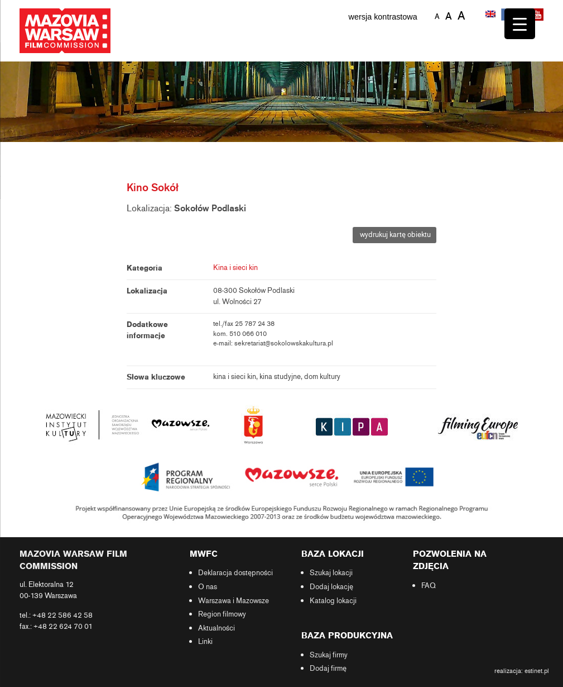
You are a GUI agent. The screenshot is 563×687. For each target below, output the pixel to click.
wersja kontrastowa (383, 16)
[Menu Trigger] (519, 23)
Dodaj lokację (331, 586)
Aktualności (216, 628)
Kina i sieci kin (235, 267)
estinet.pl (536, 671)
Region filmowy (222, 614)
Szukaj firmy (329, 655)
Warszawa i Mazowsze (233, 600)
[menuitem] (491, 15)
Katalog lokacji (333, 600)
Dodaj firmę (328, 668)
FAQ (428, 585)
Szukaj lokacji (331, 572)
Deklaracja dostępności (235, 572)
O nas (207, 586)
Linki (205, 641)
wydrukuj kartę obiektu (394, 234)
